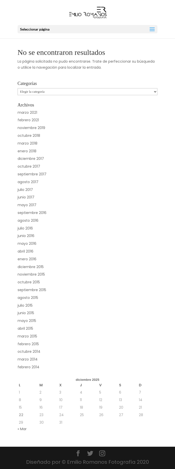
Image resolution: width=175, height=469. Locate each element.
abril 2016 (25, 251)
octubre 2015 (29, 282)
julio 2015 (25, 305)
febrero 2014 (28, 367)
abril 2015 (25, 328)
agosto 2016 (28, 220)
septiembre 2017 (32, 174)
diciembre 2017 (31, 158)
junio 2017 (26, 197)
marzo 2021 (27, 112)
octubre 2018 (29, 135)
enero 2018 (27, 151)
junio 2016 (26, 235)
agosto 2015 (28, 297)
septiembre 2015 (32, 289)
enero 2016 (27, 259)
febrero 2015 (28, 343)
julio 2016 (25, 228)
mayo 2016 (27, 243)
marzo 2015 (27, 336)
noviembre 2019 (31, 127)
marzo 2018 (27, 143)
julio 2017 (25, 189)
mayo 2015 (27, 320)
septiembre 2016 (32, 212)
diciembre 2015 (31, 266)
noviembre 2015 (31, 274)
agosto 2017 (28, 181)
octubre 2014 (29, 351)
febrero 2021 (28, 120)
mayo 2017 (27, 204)
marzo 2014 (28, 359)
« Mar (22, 428)
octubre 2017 (29, 166)
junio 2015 (26, 312)
